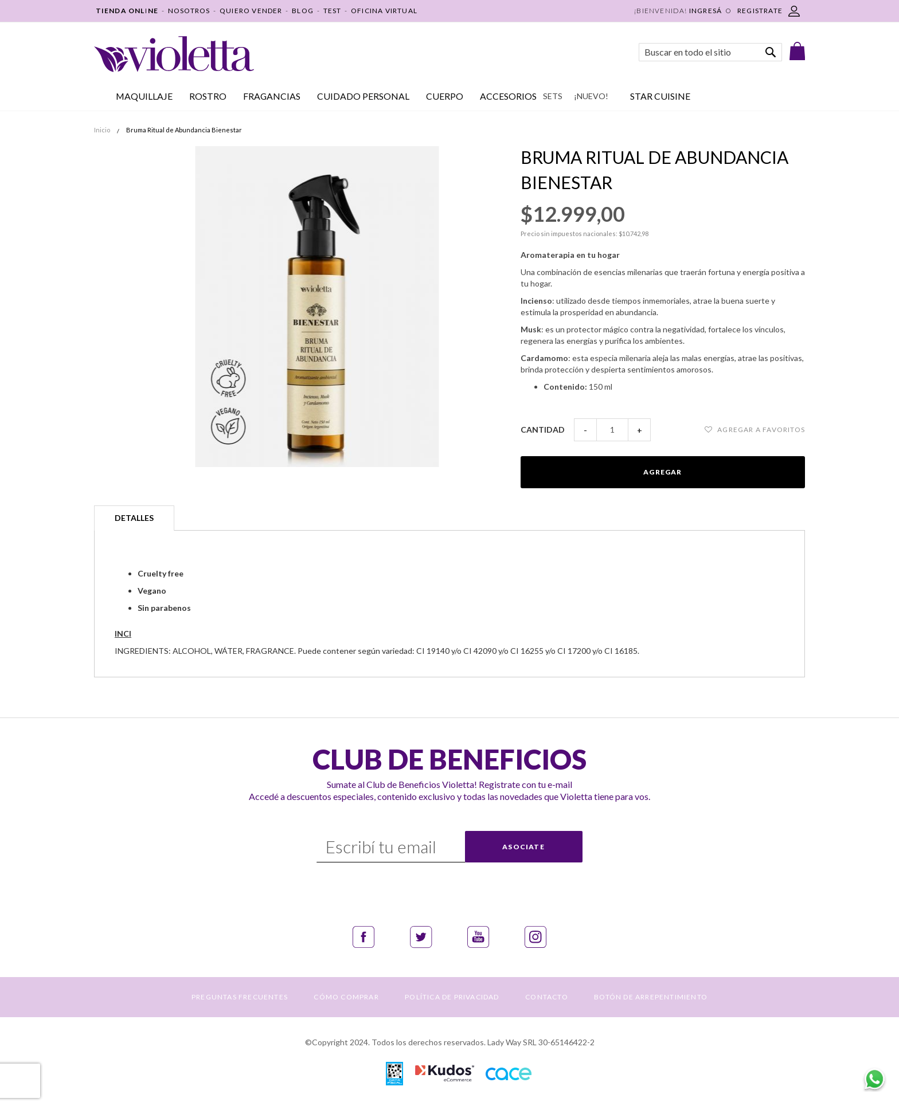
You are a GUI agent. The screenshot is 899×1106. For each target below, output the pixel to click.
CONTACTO (546, 997)
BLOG (303, 10)
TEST (332, 10)
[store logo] (174, 54)
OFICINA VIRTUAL (384, 10)
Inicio (102, 130)
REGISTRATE (760, 10)
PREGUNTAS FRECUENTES (239, 997)
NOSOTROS (189, 10)
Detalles (134, 518)
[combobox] (710, 52)
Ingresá (705, 10)
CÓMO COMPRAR (346, 997)
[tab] (134, 518)
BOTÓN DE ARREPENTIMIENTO (651, 997)
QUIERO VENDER (251, 10)
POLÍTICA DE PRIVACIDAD (452, 997)
